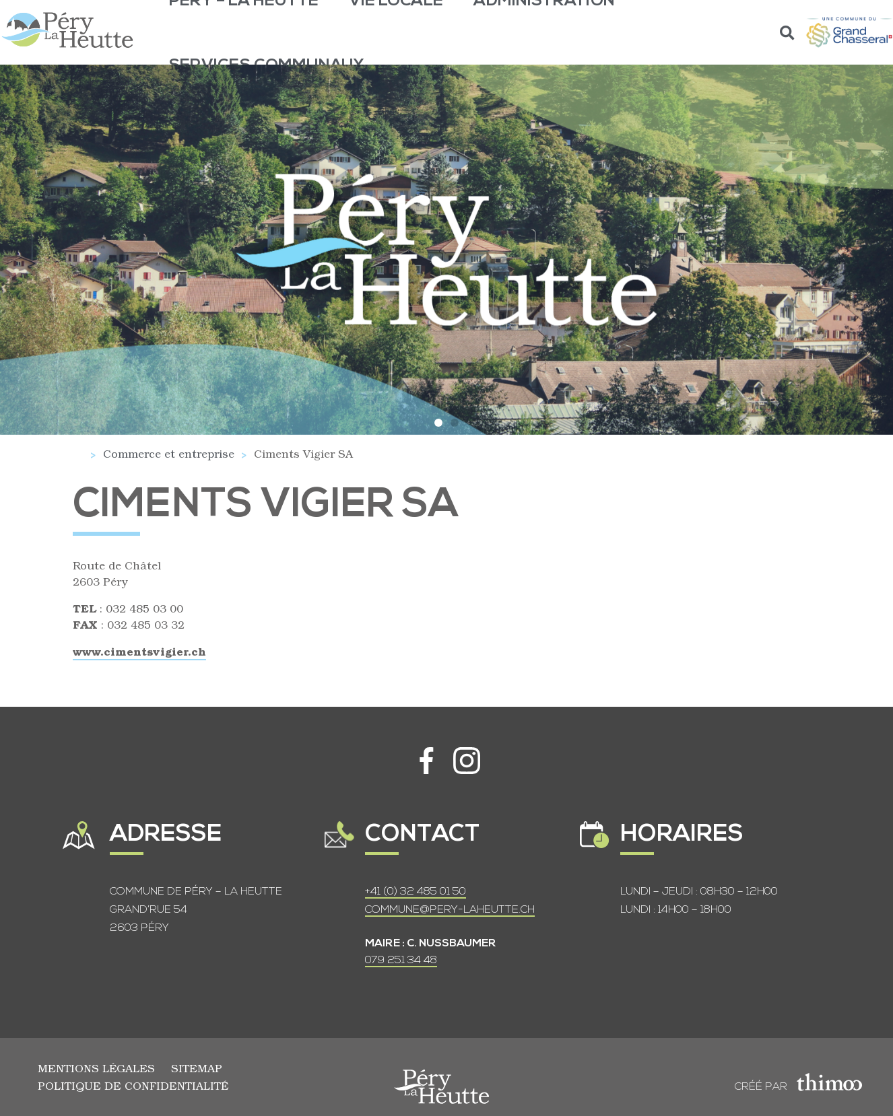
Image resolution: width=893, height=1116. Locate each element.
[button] (787, 33)
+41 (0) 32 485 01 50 (415, 891)
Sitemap (196, 1068)
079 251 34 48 (401, 960)
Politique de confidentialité (133, 1085)
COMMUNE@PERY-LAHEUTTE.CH (450, 910)
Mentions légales (96, 1068)
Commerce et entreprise (168, 453)
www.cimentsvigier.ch (139, 651)
